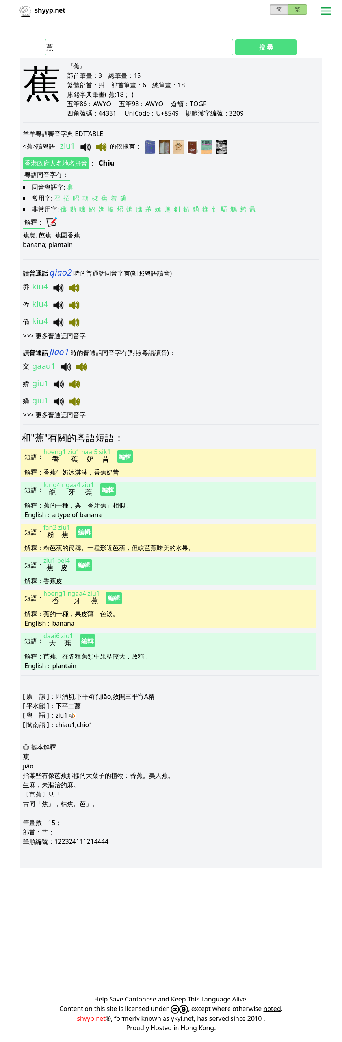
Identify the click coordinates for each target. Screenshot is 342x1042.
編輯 (125, 456)
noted (272, 1008)
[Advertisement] (171, 926)
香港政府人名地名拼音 (55, 163)
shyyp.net (91, 1018)
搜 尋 (266, 47)
